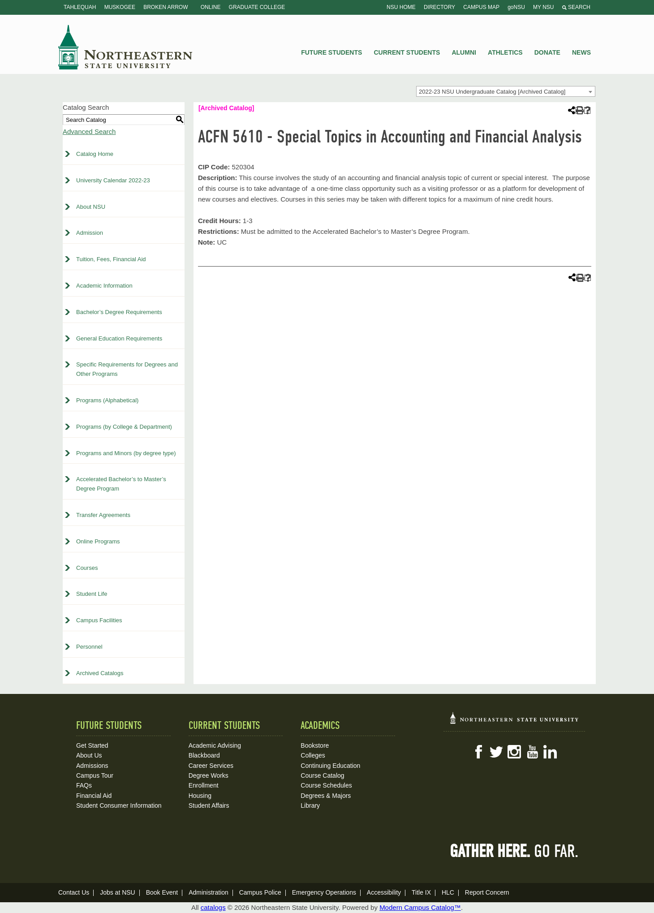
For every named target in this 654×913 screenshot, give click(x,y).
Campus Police (260, 892)
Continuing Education (330, 765)
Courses (87, 567)
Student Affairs (209, 805)
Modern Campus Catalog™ (420, 907)
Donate (547, 52)
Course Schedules (326, 785)
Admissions (92, 765)
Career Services (211, 765)
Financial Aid (94, 795)
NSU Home (401, 7)
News (581, 52)
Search (576, 7)
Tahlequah (80, 7)
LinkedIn (550, 751)
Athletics (505, 52)
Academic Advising (215, 745)
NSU (125, 47)
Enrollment (204, 785)
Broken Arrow (165, 7)
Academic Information (104, 285)
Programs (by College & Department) (124, 426)
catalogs (213, 907)
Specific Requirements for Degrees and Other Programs (127, 369)
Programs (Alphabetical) (107, 400)
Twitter (496, 751)
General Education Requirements (119, 338)
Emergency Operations (324, 892)
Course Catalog (322, 775)
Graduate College (257, 7)
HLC (448, 892)
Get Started (92, 745)
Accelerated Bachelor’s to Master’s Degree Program (121, 484)
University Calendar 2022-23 (113, 180)
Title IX (421, 892)
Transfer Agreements (103, 515)
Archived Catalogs (100, 673)
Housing (200, 795)
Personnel (89, 646)
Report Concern (487, 892)
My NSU (543, 7)
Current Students (407, 52)
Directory (439, 7)
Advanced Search (89, 131)
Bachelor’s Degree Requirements (119, 312)
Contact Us (73, 892)
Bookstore (315, 745)
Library (310, 805)
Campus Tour (94, 775)
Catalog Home (94, 154)
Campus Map (481, 7)
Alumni (464, 52)
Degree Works (208, 775)
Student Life (91, 593)
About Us (89, 755)
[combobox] (505, 91)
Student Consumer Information (119, 805)
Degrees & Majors (326, 795)
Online (211, 7)
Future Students (331, 52)
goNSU (516, 7)
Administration (208, 892)
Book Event (162, 892)
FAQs (84, 785)
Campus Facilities (99, 620)
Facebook (478, 751)
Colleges (313, 755)
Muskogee (119, 7)
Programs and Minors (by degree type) (126, 453)
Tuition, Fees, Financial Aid (111, 259)
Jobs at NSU (117, 892)
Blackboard (204, 755)
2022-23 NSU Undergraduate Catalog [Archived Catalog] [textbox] (492, 91)
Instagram (514, 751)
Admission (89, 232)
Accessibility (384, 892)
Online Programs (98, 541)
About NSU (90, 206)
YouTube (532, 751)
